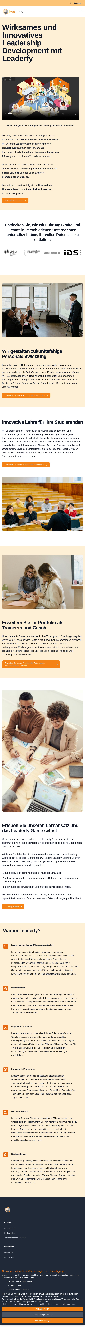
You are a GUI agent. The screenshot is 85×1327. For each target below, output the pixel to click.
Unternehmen (9, 1228)
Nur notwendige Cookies (42, 1315)
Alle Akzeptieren (42, 1309)
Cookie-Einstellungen (42, 1320)
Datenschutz (9, 1257)
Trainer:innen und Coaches (15, 1238)
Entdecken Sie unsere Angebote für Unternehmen (26, 395)
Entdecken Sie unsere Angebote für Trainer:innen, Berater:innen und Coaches (31, 664)
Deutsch (77, 3)
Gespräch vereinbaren (15, 200)
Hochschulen (9, 1233)
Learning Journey (13, 907)
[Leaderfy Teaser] (40, 98)
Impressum (8, 1253)
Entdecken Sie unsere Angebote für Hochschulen (26, 464)
